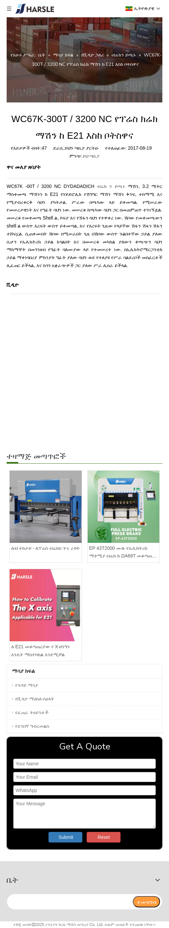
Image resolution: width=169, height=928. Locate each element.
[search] (69, 901)
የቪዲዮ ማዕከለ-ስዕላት (34, 698)
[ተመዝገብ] (146, 901)
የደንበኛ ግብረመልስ (32, 726)
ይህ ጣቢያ (91, 156)
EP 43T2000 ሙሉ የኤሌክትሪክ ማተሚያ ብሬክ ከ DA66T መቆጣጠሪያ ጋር (123, 552)
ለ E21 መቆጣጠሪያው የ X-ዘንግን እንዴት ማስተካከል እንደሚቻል (40, 650)
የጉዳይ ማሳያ (26, 685)
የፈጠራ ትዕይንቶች (31, 712)
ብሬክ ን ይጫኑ (111, 186)
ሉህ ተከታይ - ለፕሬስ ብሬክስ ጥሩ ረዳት (45, 548)
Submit (66, 837)
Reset (104, 837)
